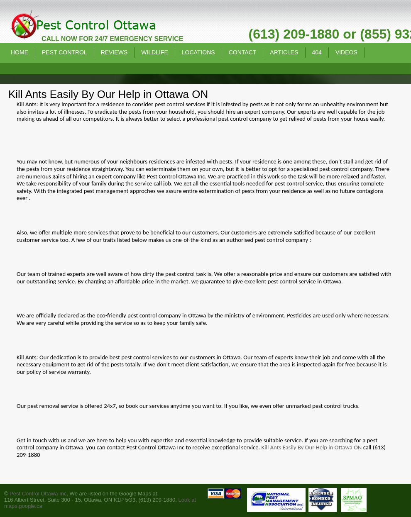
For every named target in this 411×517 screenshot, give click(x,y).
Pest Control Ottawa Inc (38, 493)
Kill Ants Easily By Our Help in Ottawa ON (312, 447)
